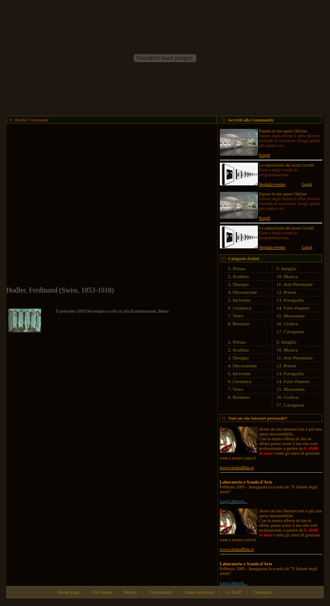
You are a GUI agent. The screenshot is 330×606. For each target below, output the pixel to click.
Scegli (264, 155)
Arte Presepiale (298, 284)
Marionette (294, 315)
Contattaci (262, 592)
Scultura (241, 276)
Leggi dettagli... (233, 501)
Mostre (130, 592)
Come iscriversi (199, 592)
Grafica (291, 323)
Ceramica (242, 307)
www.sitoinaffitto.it (237, 467)
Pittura (239, 268)
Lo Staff (233, 592)
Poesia (290, 292)
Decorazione (245, 292)
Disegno (241, 284)
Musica (291, 276)
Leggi (307, 184)
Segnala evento (272, 184)
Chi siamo (101, 592)
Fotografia (294, 300)
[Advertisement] (82, 206)
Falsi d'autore (296, 307)
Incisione (241, 300)
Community (160, 592)
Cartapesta (294, 331)
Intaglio (288, 268)
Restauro (241, 323)
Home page (68, 592)
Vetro (238, 315)
